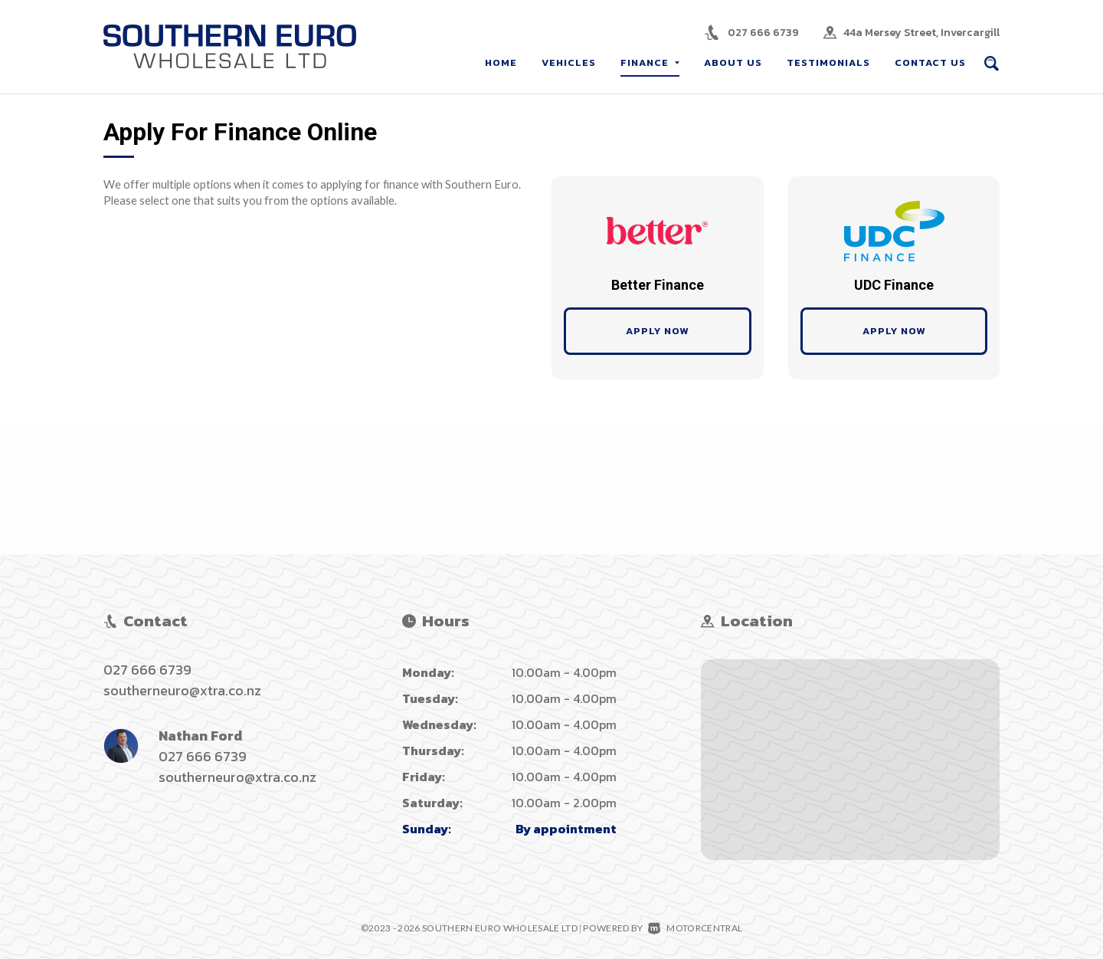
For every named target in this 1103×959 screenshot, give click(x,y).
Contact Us (930, 62)
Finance (649, 62)
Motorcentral (695, 928)
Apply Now (657, 330)
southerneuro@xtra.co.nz (182, 690)
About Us (733, 62)
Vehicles (569, 62)
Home (501, 62)
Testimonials (828, 62)
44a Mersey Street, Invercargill (921, 33)
